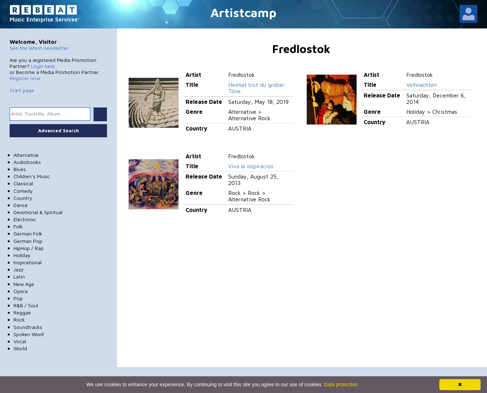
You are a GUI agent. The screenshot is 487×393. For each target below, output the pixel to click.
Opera (21, 291)
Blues (20, 169)
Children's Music (32, 176)
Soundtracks (28, 327)
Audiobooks (27, 162)
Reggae (22, 312)
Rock (19, 320)
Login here (43, 66)
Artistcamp (243, 12)
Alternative (26, 155)
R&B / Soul (26, 305)
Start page (22, 90)
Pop (18, 298)
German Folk (28, 233)
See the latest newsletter (39, 48)
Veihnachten (421, 84)
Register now (25, 78)
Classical (23, 183)
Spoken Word (29, 334)
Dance (21, 205)
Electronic (25, 219)
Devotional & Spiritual (38, 212)
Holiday (22, 255)
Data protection (341, 384)
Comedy (23, 191)
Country (23, 198)
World (20, 348)
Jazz (18, 269)
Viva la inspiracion (250, 166)
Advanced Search (58, 130)
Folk (18, 226)
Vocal (20, 341)
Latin (19, 276)
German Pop (28, 241)
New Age (24, 284)
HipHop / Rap (29, 248)
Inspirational (28, 262)
